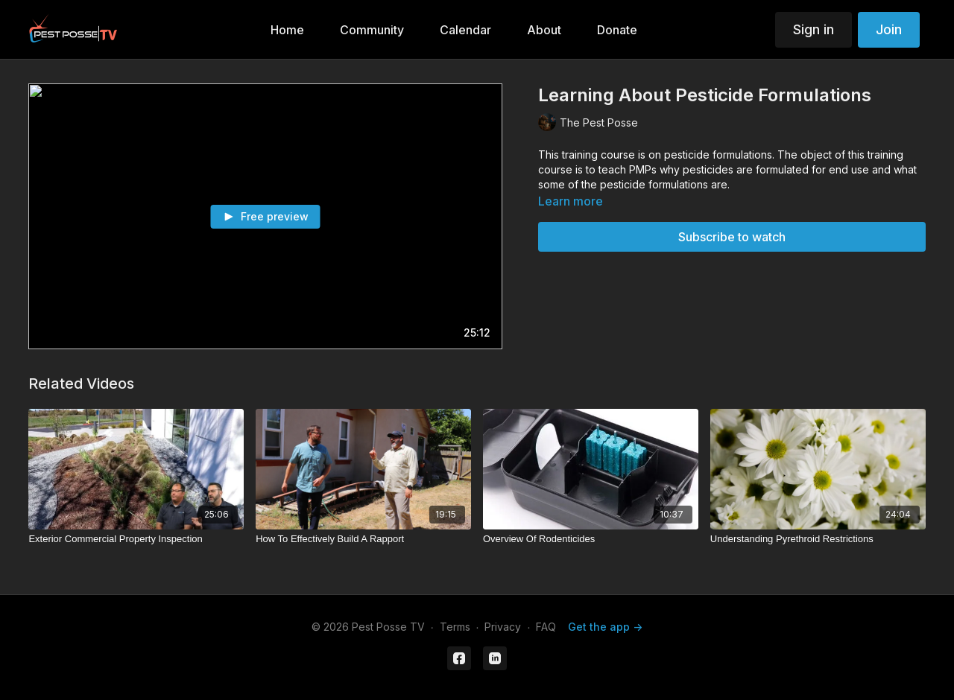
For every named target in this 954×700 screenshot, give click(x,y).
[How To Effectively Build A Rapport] (363, 539)
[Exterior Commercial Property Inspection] (136, 539)
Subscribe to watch (732, 236)
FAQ (546, 626)
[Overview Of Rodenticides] (590, 539)
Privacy (502, 626)
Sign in (813, 29)
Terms (455, 626)
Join (889, 29)
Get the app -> (605, 626)
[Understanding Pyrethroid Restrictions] (818, 539)
